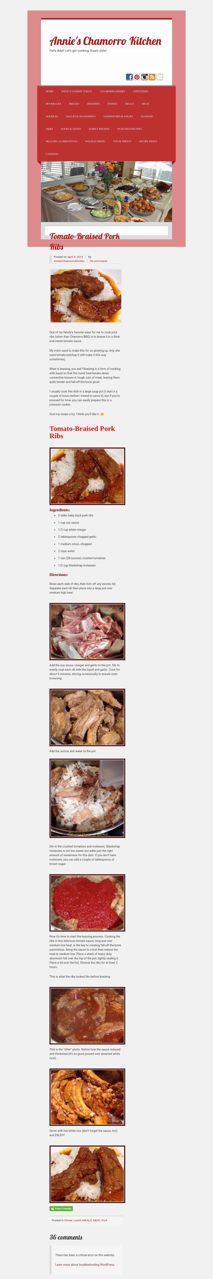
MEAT (145, 103)
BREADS (74, 103)
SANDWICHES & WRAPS (118, 116)
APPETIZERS (140, 91)
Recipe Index (148, 141)
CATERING (52, 154)
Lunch (77, 1220)
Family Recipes (99, 128)
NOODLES (52, 116)
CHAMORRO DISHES (112, 91)
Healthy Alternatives (61, 141)
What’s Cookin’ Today (76, 91)
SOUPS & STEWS (71, 128)
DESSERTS (93, 103)
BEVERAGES (53, 103)
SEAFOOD (147, 116)
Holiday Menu (95, 141)
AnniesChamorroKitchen (69, 261)
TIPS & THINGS (122, 141)
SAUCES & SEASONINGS (80, 116)
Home (49, 91)
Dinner (68, 1220)
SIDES (49, 128)
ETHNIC (112, 103)
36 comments (98, 261)
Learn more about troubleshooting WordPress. (85, 1264)
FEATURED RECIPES (129, 128)
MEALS (129, 103)
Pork (104, 1220)
